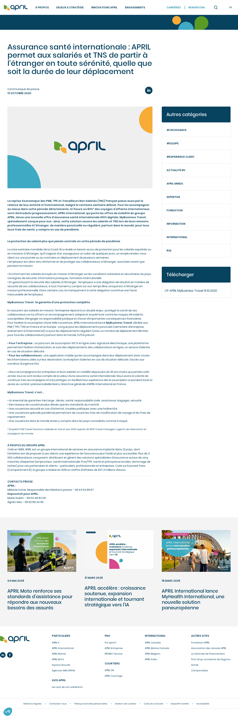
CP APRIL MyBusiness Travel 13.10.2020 (191, 291)
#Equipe (173, 143)
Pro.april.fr (111, 642)
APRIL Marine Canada (157, 648)
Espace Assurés (61, 664)
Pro (107, 636)
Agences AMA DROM (63, 670)
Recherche (215, 7)
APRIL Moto (58, 659)
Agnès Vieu (14, 502)
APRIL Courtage (113, 675)
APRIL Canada (153, 642)
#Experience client (180, 157)
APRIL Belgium (152, 653)
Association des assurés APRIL (208, 648)
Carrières (174, 7)
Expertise (173, 197)
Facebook (10, 655)
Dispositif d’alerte (180, 703)
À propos (42, 7)
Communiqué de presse (23, 89)
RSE (169, 250)
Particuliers (61, 636)
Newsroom (196, 7)
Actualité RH (176, 170)
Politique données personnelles (90, 703)
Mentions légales (32, 703)
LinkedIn (148, 90)
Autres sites (200, 636)
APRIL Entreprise (114, 648)
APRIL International (63, 648)
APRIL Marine (59, 653)
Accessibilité (202, 703)
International (177, 237)
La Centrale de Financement (208, 653)
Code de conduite (153, 703)
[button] (7, 711)
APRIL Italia (151, 659)
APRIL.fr (56, 642)
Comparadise (199, 670)
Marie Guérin (15, 498)
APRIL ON (109, 670)
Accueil (16, 8)
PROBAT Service (113, 653)
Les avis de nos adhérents (67, 687)
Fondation (175, 210)
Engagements (135, 7)
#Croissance (176, 130)
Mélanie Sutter (16, 490)
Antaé (194, 664)
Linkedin (3, 655)
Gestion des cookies (125, 703)
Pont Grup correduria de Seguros (211, 659)
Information (176, 224)
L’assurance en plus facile (15, 639)
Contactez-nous (58, 703)
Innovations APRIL (104, 7)
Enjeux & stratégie (70, 7)
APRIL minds (175, 183)
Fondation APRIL (200, 642)
